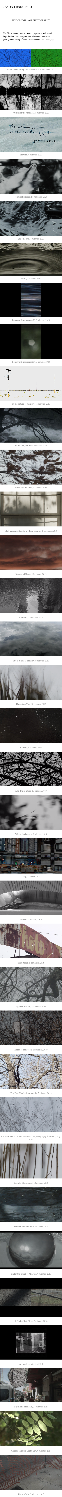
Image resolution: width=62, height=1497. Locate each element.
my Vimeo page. (48, 39)
